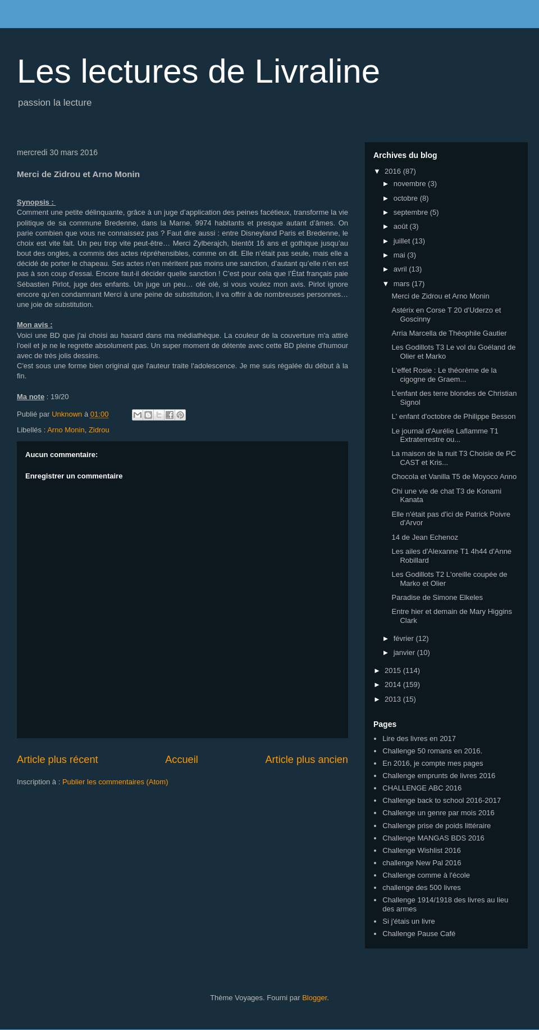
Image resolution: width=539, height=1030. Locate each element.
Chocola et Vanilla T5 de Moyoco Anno (454, 476)
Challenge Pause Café (418, 933)
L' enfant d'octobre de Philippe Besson (453, 416)
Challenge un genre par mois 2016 (438, 812)
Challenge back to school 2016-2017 (441, 800)
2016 (394, 171)
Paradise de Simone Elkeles (437, 597)
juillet (403, 241)
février (405, 638)
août (402, 226)
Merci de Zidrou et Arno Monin (440, 296)
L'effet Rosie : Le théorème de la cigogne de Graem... (443, 374)
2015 (394, 670)
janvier (405, 652)
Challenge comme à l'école (426, 875)
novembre (411, 183)
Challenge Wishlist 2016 (421, 850)
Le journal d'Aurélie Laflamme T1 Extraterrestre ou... (444, 435)
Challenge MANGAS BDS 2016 (433, 838)
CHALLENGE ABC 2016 (422, 788)
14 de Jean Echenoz (424, 537)
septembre (412, 212)
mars (403, 283)
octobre (407, 198)
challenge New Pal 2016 (421, 863)
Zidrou (99, 430)
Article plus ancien (306, 759)
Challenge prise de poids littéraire (436, 825)
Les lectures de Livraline (198, 71)
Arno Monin (65, 430)
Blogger (314, 997)
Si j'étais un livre (408, 921)
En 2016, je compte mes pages (432, 763)
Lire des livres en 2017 (419, 738)
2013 (394, 699)
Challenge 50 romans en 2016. (432, 751)
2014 (394, 684)
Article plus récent (57, 759)
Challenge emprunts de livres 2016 (438, 775)
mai (401, 255)
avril (401, 269)
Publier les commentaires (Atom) (115, 782)
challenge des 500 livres (421, 887)
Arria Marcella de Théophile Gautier (448, 333)
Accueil (181, 759)
